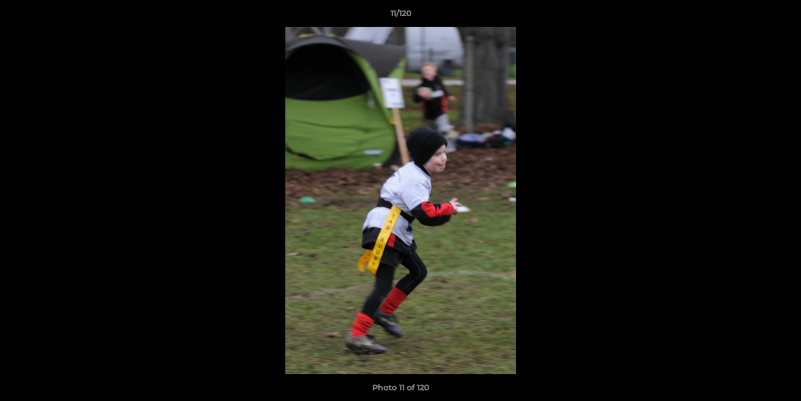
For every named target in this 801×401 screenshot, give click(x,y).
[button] (781, 16)
